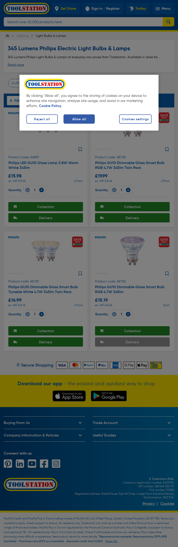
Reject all (42, 119)
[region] (89, 103)
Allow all (79, 119)
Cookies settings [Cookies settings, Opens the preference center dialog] (135, 119)
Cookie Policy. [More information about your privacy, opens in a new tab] (50, 106)
